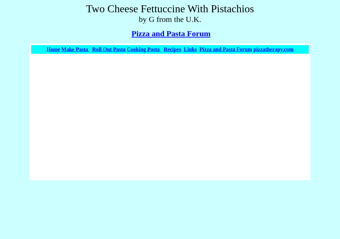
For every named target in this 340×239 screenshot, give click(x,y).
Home (53, 49)
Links (190, 49)
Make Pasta (75, 49)
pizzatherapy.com (273, 49)
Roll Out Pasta (109, 49)
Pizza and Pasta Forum (171, 33)
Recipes (172, 49)
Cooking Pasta (144, 49)
